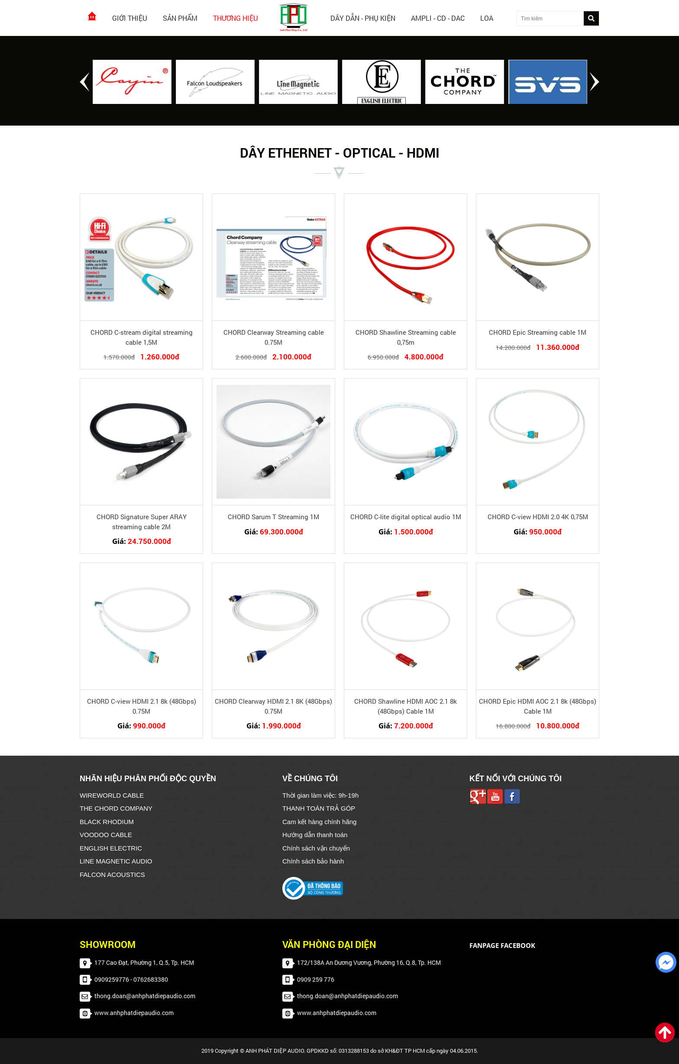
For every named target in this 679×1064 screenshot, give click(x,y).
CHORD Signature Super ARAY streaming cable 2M (142, 521)
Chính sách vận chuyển (316, 848)
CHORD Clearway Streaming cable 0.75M (273, 337)
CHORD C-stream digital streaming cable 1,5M (142, 337)
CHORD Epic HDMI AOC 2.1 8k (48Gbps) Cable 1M (537, 706)
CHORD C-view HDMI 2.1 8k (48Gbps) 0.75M (141, 706)
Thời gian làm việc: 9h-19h (320, 795)
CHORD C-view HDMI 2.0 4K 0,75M (538, 516)
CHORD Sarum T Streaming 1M (273, 516)
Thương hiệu (235, 18)
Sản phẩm (180, 18)
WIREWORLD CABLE (112, 795)
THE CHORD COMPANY (116, 808)
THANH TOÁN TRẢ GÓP (318, 808)
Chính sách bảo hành (313, 861)
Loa (486, 18)
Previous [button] (84, 81)
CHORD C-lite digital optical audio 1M (405, 516)
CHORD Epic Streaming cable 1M (537, 332)
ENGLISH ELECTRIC (111, 848)
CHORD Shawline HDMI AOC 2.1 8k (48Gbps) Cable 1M (405, 706)
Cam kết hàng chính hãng (319, 821)
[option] (132, 83)
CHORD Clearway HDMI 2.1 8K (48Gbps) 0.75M (273, 706)
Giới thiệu (129, 18)
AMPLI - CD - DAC (438, 18)
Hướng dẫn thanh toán (314, 834)
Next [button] (594, 81)
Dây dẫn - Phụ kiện (362, 18)
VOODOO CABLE (106, 834)
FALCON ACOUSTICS (112, 874)
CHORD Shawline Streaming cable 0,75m (406, 337)
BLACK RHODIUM (107, 821)
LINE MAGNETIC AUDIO (116, 861)
